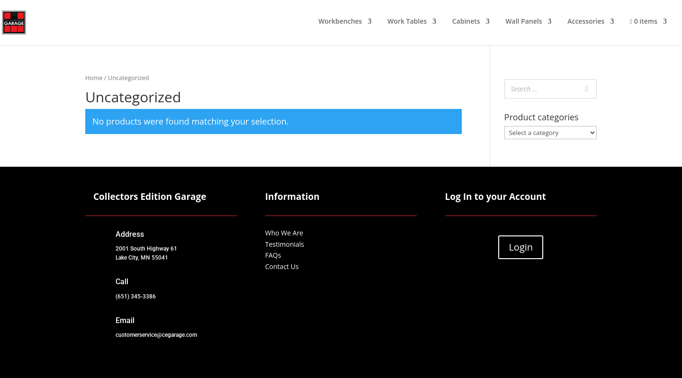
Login (521, 247)
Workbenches (340, 22)
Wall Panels (523, 22)
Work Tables (407, 22)
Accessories (585, 22)
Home (93, 77)
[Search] (586, 89)
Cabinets (466, 22)
